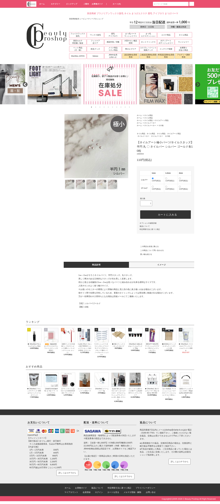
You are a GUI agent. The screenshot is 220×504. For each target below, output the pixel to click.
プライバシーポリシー (145, 488)
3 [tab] (99, 107)
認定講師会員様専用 (130, 56)
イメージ (161, 265)
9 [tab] (125, 107)
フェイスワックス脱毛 (77, 35)
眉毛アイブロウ (113, 35)
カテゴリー (54, 4)
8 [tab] (121, 107)
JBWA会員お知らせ (113, 56)
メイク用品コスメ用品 (113, 49)
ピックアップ (70, 4)
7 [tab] (116, 107)
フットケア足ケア (95, 42)
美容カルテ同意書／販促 (77, 42)
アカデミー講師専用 (183, 56)
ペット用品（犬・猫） (77, 49)
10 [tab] (129, 107)
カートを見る (113, 492)
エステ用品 (165, 35)
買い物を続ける (144, 254)
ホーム (42, 4)
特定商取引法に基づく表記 (150, 229)
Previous (23, 83)
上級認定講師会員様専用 (148, 56)
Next (196, 83)
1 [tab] (91, 107)
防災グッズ (95, 49)
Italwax (95, 56)
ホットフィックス (148, 42)
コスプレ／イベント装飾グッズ (148, 49)
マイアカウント (71, 492)
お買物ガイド (97, 4)
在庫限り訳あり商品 (183, 49)
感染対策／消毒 (113, 42)
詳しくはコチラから (67, 473)
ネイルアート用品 (162, 120)
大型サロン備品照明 (130, 42)
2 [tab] (95, 107)
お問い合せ (151, 492)
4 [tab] (104, 107)
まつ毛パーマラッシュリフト (130, 35)
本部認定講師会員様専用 (166, 56)
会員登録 (86, 492)
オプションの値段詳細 (148, 223)
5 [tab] (108, 107)
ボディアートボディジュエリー (166, 42)
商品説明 (96, 265)
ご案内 (84, 4)
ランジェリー (183, 42)
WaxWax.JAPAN (78, 56)
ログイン (99, 492)
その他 (160, 125)
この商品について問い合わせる (150, 250)
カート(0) (115, 4)
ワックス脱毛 (95, 35)
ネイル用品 (183, 35)
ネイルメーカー (150, 123)
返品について (145, 226)
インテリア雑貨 (166, 49)
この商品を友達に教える (148, 246)
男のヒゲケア (130, 49)
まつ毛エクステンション (148, 35)
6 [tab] (112, 107)
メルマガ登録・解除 (132, 492)
